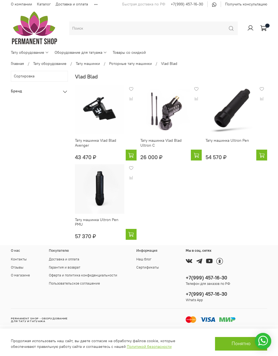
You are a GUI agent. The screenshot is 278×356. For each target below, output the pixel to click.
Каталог (44, 4)
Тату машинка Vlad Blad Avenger (95, 143)
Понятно (241, 343)
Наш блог (143, 259)
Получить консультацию (246, 4)
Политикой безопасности (149, 346)
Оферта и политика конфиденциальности (83, 275)
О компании (21, 4)
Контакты (19, 259)
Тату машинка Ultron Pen (227, 140)
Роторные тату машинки (130, 63)
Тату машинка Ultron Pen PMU (96, 222)
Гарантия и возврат (64, 267)
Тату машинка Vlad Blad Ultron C (161, 143)
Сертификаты (147, 267)
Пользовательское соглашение (74, 283)
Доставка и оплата (72, 4)
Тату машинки (88, 63)
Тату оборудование (30, 52)
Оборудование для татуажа (81, 52)
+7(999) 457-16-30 (187, 4)
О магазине (20, 275)
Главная (17, 63)
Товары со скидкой (129, 52)
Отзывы (17, 267)
